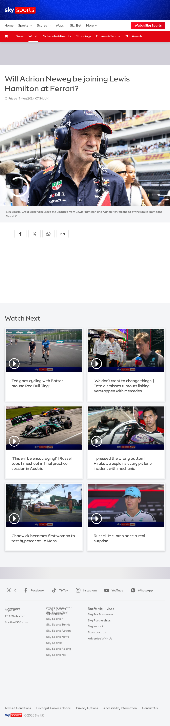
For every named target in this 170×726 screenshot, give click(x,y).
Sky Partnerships (99, 645)
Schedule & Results (57, 36)
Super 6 (10, 621)
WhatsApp (141, 590)
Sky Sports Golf (56, 647)
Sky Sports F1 (55, 653)
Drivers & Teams (108, 36)
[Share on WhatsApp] (48, 234)
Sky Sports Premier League (59, 627)
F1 (6, 36)
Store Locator (97, 657)
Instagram (85, 590)
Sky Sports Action (58, 665)
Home (9, 25)
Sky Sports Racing (58, 683)
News (20, 36)
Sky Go (93, 627)
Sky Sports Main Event (61, 620)
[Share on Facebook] (20, 234)
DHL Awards (135, 36)
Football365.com (16, 633)
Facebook (33, 590)
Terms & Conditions (18, 708)
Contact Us (150, 708)
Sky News (94, 621)
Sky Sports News (57, 671)
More (92, 25)
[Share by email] (63, 234)
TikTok (59, 590)
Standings (83, 36)
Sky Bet (76, 25)
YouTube (113, 590)
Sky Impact (95, 651)
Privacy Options (87, 708)
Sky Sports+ (54, 677)
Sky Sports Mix (56, 689)
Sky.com (94, 615)
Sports (25, 25)
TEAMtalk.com (15, 627)
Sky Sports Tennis (58, 659)
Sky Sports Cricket (58, 641)
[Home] (20, 10)
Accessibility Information (120, 708)
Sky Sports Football (59, 635)
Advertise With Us (100, 663)
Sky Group (95, 633)
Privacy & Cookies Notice (53, 708)
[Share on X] (34, 234)
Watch (60, 25)
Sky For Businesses (100, 639)
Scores (44, 25)
